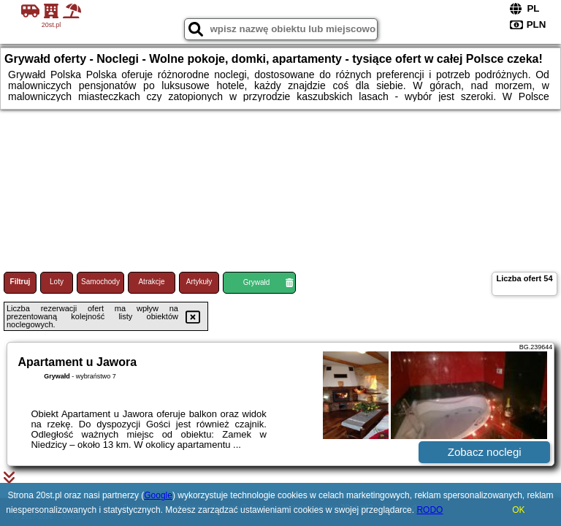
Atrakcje (151, 282)
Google (158, 495)
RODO (429, 510)
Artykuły (199, 282)
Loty (57, 282)
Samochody (100, 282)
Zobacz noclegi (485, 452)
